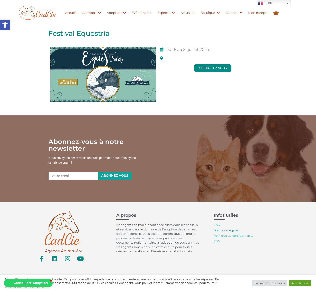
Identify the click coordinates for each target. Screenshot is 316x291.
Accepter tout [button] (300, 283)
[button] (5, 25)
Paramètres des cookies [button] (270, 283)
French (265, 3)
